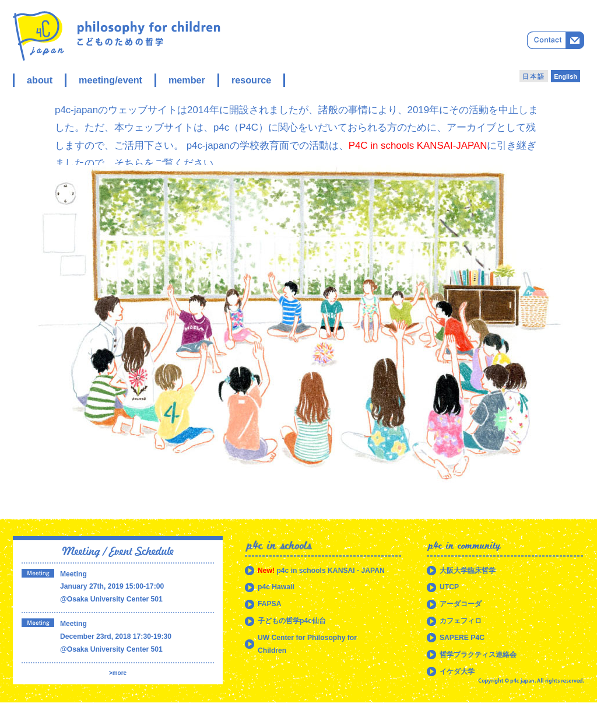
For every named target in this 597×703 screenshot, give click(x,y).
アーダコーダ (461, 604)
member (186, 80)
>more (118, 673)
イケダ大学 (457, 671)
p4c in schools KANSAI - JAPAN (321, 570)
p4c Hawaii (276, 587)
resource (251, 80)
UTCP (449, 587)
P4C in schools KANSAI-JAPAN (418, 145)
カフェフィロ (461, 621)
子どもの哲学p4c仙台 (292, 621)
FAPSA (269, 604)
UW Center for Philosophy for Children (307, 644)
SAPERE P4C (462, 638)
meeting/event (110, 80)
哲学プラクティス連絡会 (478, 654)
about (39, 80)
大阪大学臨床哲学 (468, 570)
